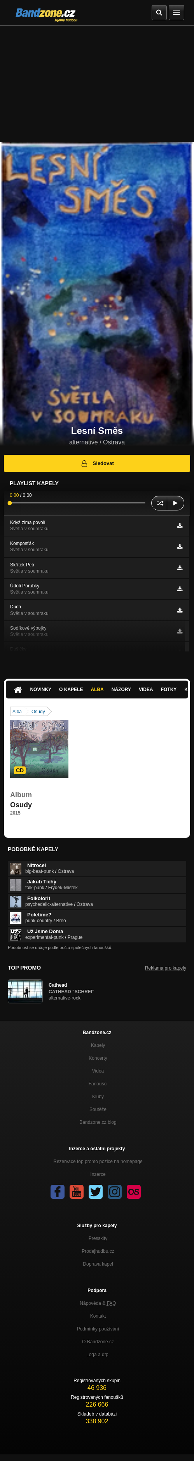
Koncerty (98, 1058)
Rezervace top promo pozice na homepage (97, 1161)
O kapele (71, 689)
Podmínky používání (98, 1329)
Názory (121, 689)
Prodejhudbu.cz (98, 1251)
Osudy (38, 711)
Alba (97, 689)
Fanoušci (98, 1084)
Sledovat (97, 463)
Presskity (98, 1238)
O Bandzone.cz (98, 1341)
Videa (146, 689)
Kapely (98, 1045)
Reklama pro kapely (165, 968)
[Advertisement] (97, 84)
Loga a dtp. (98, 1354)
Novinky (40, 689)
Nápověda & (98, 1303)
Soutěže (98, 1109)
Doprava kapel (98, 1264)
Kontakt (98, 1316)
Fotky (169, 689)
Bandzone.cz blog (97, 1122)
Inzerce (97, 1174)
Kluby (98, 1096)
